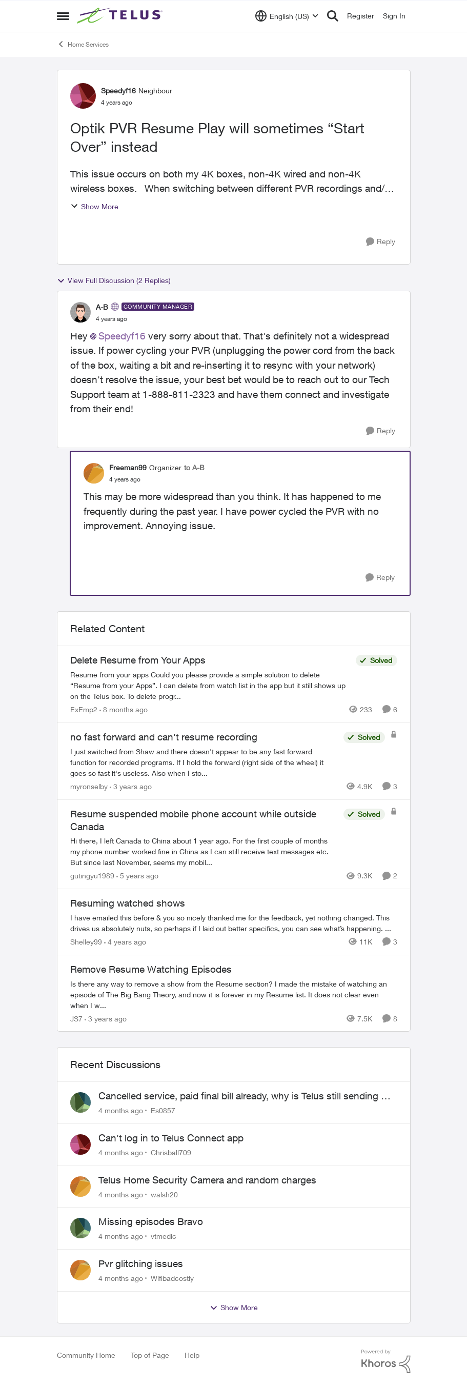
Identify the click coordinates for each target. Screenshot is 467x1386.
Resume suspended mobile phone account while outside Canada (193, 820)
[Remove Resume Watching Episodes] (233, 994)
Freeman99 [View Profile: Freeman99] (128, 467)
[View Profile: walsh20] (80, 1186)
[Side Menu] (63, 16)
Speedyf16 (122, 336)
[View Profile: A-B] (80, 312)
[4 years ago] (125, 941)
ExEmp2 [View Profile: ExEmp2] (83, 709)
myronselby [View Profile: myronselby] (89, 786)
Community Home (86, 1355)
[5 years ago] (137, 875)
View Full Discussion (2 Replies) (114, 280)
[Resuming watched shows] (233, 923)
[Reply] (380, 242)
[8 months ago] (123, 709)
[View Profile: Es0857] (80, 1102)
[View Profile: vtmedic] (80, 1228)
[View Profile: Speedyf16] (83, 96)
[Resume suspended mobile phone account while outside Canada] (204, 851)
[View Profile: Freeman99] (94, 473)
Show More (94, 206)
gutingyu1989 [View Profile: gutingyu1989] (92, 875)
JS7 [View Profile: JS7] (76, 1018)
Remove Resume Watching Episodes (151, 969)
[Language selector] (287, 16)
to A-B (194, 467)
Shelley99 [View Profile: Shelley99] (86, 941)
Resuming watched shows (127, 903)
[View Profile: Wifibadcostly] (80, 1270)
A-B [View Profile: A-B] (102, 307)
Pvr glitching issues (140, 1263)
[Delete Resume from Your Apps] (210, 685)
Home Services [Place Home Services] (83, 44)
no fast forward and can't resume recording (163, 736)
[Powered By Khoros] (386, 1361)
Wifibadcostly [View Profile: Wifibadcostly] (172, 1278)
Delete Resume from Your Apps (138, 660)
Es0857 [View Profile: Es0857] (163, 1110)
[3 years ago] (131, 786)
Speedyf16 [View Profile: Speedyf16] (118, 90)
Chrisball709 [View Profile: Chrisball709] (171, 1152)
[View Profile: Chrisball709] (80, 1144)
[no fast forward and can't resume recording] (204, 762)
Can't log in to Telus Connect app (170, 1137)
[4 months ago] (120, 1110)
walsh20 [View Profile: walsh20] (164, 1194)
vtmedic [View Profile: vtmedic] (163, 1236)
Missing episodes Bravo (150, 1221)
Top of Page (150, 1355)
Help (192, 1355)
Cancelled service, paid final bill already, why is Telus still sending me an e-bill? (246, 1096)
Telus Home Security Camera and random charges (207, 1180)
